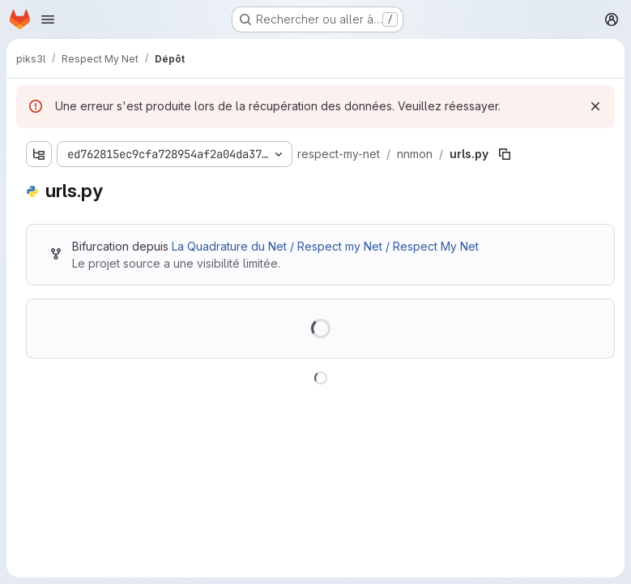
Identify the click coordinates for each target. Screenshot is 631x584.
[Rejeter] (595, 106)
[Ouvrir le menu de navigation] (48, 19)
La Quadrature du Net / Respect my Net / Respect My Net (325, 246)
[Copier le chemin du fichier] (505, 154)
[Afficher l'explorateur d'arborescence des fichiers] (39, 154)
